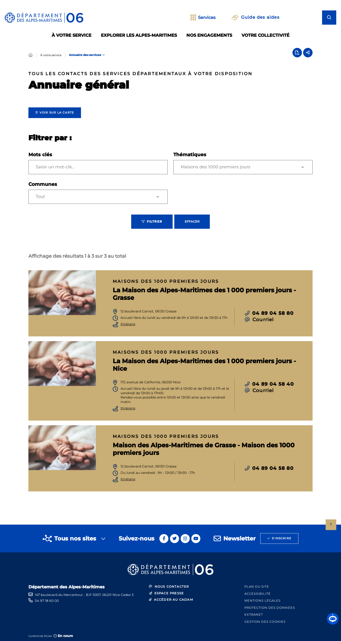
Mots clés (40, 154)
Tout (40, 196)
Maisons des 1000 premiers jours (215, 166)
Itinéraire (128, 324)
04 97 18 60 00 (47, 601)
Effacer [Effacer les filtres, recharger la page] (192, 221)
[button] (333, 619)
